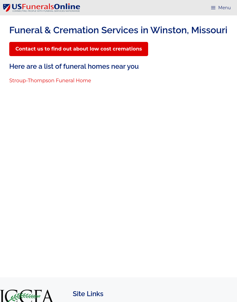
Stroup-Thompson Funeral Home (50, 81)
